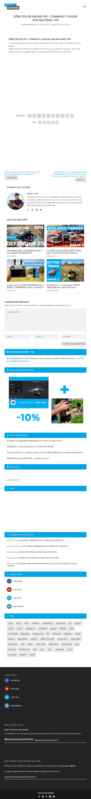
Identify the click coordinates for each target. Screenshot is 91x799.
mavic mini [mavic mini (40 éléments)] (75, 639)
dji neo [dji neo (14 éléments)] (53, 628)
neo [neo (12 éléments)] (77, 644)
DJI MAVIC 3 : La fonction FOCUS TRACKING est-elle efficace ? (63, 286)
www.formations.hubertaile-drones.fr (20, 777)
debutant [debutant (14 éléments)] (60, 623)
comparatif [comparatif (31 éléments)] (47, 623)
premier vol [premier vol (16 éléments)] (24, 649)
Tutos (53, 24)
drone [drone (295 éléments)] (63, 628)
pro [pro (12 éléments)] (35, 649)
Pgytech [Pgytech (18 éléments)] (12, 649)
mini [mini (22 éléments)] (23, 644)
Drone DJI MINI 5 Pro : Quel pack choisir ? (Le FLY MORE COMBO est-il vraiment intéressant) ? (45, 452)
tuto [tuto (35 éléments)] (69, 649)
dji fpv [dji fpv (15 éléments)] (20, 628)
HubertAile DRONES (46, 793)
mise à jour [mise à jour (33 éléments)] (66, 644)
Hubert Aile (33, 24)
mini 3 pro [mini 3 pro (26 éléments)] (41, 644)
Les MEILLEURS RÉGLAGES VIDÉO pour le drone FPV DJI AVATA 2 (64, 251)
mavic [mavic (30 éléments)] (78, 634)
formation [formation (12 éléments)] (38, 634)
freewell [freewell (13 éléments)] (68, 634)
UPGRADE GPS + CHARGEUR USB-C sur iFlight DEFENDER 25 (24, 251)
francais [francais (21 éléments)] (57, 634)
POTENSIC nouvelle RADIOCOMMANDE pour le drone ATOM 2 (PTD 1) (35, 441)
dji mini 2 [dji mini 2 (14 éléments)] (43, 628)
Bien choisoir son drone (16, 730)
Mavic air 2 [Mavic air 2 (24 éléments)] (63, 639)
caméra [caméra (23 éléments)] (35, 623)
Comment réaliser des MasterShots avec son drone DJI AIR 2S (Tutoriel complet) (42, 564)
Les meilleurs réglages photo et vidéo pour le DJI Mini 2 (41, 540)
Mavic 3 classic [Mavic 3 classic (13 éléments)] (47, 639)
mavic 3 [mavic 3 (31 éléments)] (34, 639)
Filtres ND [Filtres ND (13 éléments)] (13, 634)
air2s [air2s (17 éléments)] (10, 623)
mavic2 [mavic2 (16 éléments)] (11, 639)
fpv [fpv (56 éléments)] (47, 634)
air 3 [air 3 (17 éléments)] (27, 623)
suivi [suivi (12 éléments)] (42, 649)
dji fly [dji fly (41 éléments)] (11, 628)
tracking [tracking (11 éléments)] (59, 649)
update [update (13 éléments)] (23, 655)
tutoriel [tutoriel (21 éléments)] (12, 655)
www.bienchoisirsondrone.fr (31, 740)
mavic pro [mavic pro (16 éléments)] (12, 644)
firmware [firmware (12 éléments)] (25, 634)
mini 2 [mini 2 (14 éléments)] (30, 644)
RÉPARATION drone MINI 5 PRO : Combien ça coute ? (28, 458)
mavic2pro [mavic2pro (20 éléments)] (22, 639)
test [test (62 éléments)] (50, 649)
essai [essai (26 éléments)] (71, 628)
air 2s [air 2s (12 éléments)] (18, 623)
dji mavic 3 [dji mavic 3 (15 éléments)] (30, 628)
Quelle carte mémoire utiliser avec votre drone (37, 552)
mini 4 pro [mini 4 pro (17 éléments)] (53, 644)
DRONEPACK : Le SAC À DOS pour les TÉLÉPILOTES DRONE (30, 446)
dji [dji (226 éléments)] (70, 623)
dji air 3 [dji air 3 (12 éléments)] (78, 623)
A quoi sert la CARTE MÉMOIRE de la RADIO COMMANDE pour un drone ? (25, 286)
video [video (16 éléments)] (32, 655)
